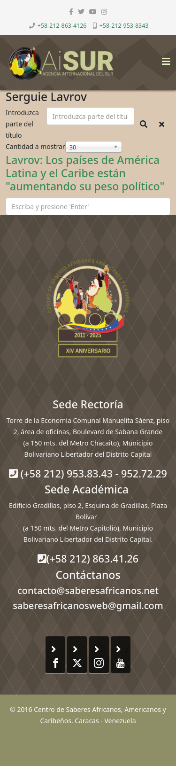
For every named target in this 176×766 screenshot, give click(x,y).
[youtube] (93, 11)
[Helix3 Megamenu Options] (163, 58)
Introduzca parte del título (22, 124)
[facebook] (71, 11)
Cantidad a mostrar (35, 146)
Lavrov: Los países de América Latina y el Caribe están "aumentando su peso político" (85, 172)
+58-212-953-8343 (124, 26)
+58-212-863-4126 (62, 26)
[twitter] (81, 11)
